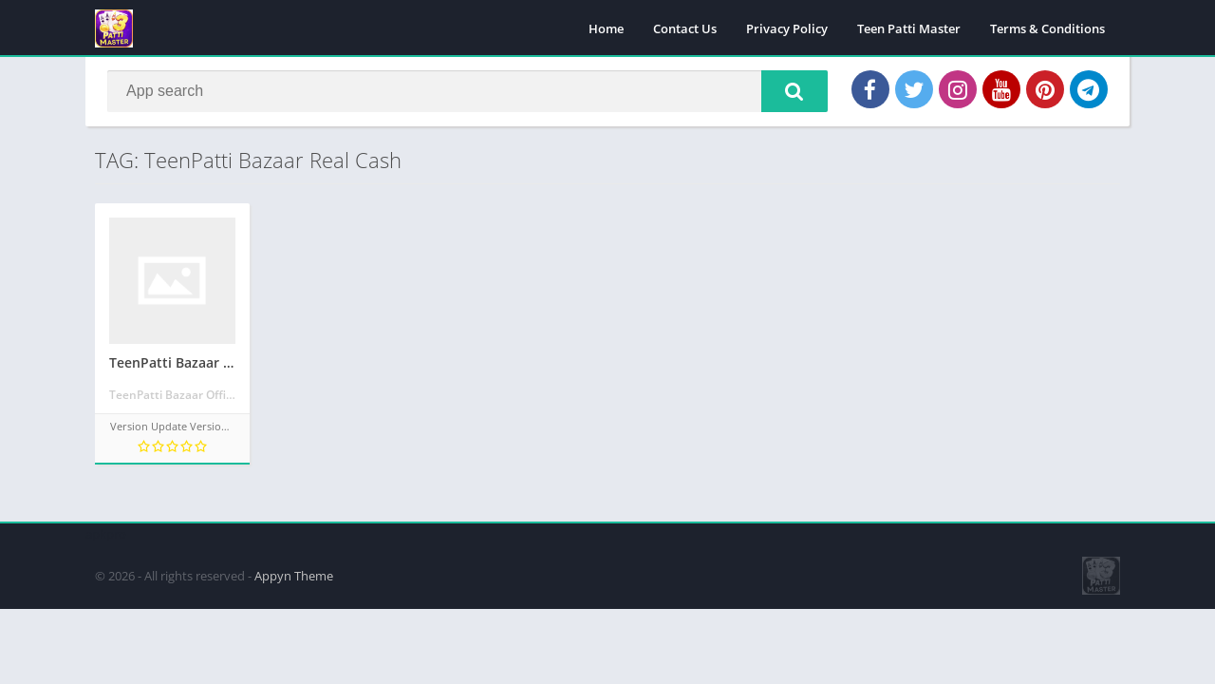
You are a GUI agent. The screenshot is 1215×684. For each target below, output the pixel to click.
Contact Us (685, 28)
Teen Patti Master (909, 28)
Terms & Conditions (1047, 28)
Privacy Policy (787, 28)
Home (606, 28)
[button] (792, 92)
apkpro (105, 533)
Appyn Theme (293, 574)
